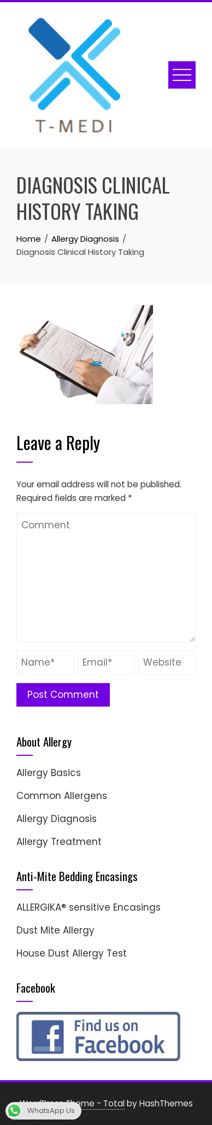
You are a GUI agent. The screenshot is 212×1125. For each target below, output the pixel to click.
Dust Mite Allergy (55, 930)
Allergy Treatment (59, 841)
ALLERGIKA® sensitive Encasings (88, 907)
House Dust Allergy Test (71, 953)
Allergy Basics (48, 772)
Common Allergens (61, 795)
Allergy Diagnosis (56, 818)
